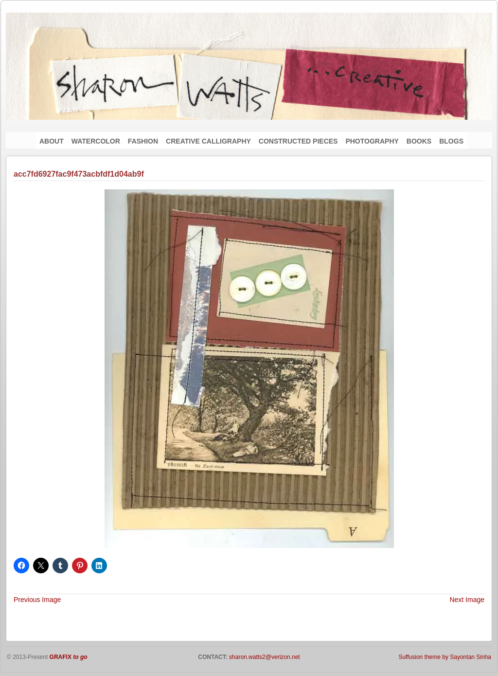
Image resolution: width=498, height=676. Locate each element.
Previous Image (37, 599)
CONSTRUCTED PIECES (298, 141)
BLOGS (451, 141)
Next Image (466, 599)
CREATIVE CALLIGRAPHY (208, 141)
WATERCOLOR (95, 141)
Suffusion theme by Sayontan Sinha (444, 657)
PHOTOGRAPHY (371, 141)
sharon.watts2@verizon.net (264, 657)
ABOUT (51, 141)
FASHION (143, 141)
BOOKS (419, 141)
